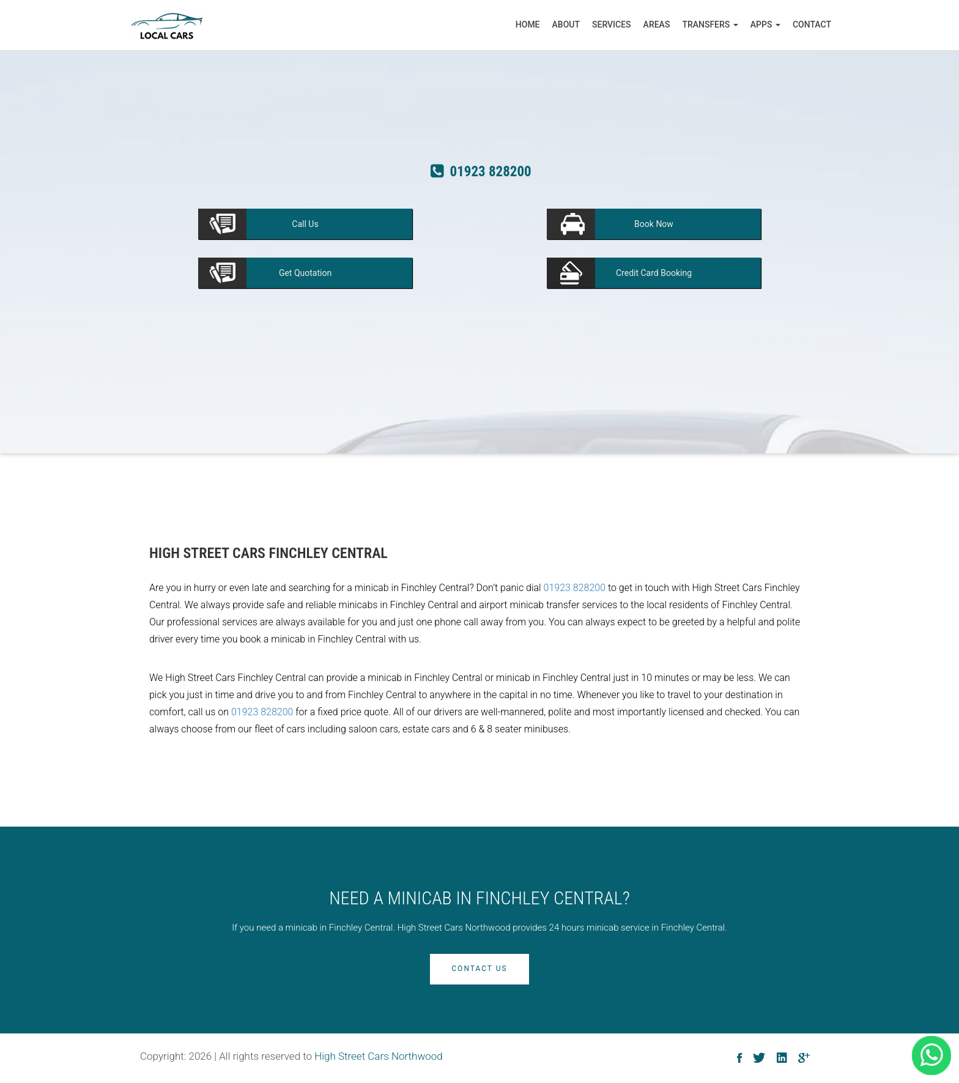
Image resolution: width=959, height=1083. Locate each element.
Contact (812, 24)
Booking (654, 273)
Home (528, 24)
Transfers (710, 24)
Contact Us (479, 968)
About (566, 24)
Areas (656, 24)
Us (305, 224)
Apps (765, 24)
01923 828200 (575, 588)
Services (611, 24)
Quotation (305, 273)
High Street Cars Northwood (378, 1056)
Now (653, 224)
